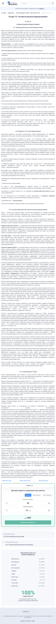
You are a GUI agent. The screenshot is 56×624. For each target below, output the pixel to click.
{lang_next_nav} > (43, 480)
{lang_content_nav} (25, 480)
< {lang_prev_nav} (6, 480)
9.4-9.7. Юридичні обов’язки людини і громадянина (19, 544)
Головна (3, 13)
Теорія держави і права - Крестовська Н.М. (28, 13)
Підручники (11, 13)
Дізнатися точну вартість (28, 522)
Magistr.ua (41, 8)
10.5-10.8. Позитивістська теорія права (13, 536)
